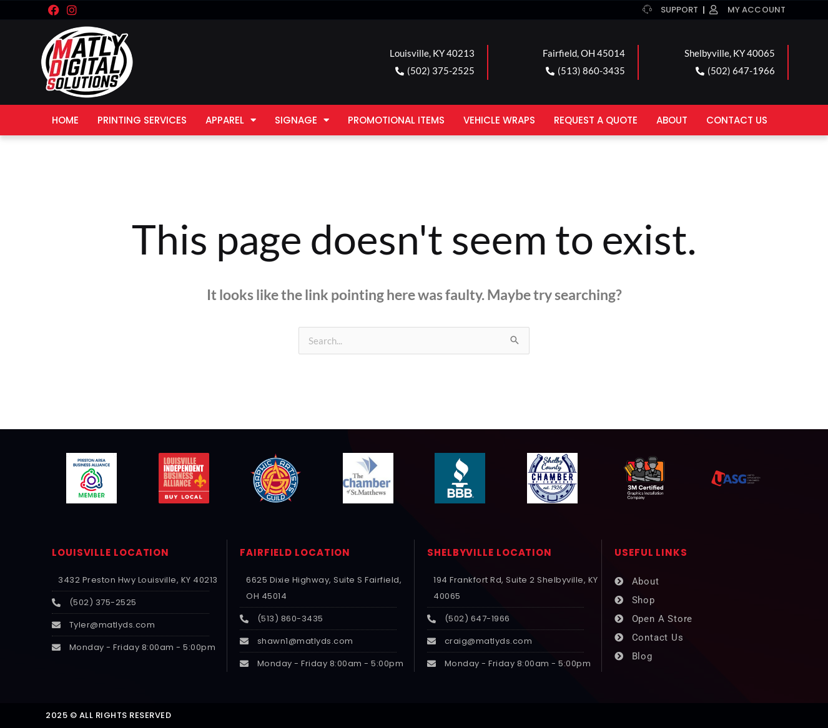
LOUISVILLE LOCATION (110, 552)
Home (65, 120)
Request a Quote (596, 120)
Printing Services (142, 120)
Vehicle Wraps (499, 120)
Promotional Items (396, 120)
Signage (302, 120)
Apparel (230, 120)
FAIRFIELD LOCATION (295, 552)
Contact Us (736, 120)
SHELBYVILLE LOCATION (489, 552)
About (672, 120)
